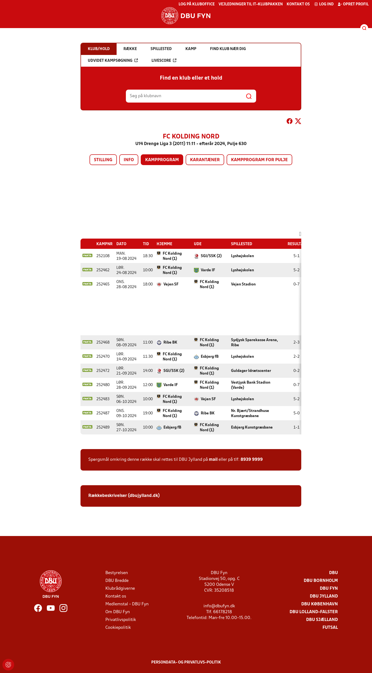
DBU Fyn (329, 589)
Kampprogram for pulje (259, 160)
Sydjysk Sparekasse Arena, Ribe (254, 342)
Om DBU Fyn (117, 612)
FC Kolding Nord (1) (172, 256)
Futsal (330, 628)
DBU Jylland (324, 596)
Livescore (163, 61)
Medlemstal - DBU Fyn (127, 604)
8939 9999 (252, 460)
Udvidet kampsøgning (113, 61)
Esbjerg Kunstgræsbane (252, 427)
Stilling (103, 160)
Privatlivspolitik (120, 620)
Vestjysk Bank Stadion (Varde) (250, 385)
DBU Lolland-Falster (314, 612)
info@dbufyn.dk (219, 606)
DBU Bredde (117, 581)
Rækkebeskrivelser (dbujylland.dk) (124, 496)
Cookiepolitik (118, 628)
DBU (333, 573)
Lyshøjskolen (242, 256)
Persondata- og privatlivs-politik (186, 662)
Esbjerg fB (210, 356)
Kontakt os (298, 4)
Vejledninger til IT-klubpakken (251, 4)
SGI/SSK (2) (211, 256)
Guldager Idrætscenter (251, 371)
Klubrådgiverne (120, 589)
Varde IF (208, 270)
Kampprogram (162, 160)
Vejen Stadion (243, 284)
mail (213, 460)
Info (129, 160)
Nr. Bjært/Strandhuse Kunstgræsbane (250, 413)
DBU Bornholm (321, 581)
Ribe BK (170, 342)
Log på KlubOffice (197, 4)
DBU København (319, 604)
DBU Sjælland (322, 620)
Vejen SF (171, 284)
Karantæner (205, 160)
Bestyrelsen (116, 573)
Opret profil (353, 4)
